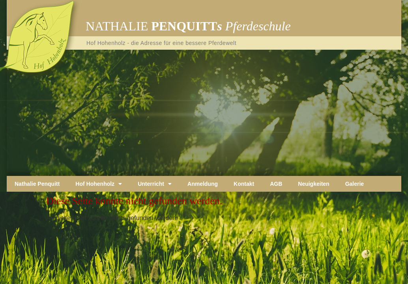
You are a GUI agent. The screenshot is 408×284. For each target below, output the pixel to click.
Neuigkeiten (313, 184)
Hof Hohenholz (98, 184)
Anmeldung (202, 184)
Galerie (354, 184)
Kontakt (244, 184)
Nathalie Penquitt (37, 184)
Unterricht (155, 184)
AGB (276, 184)
